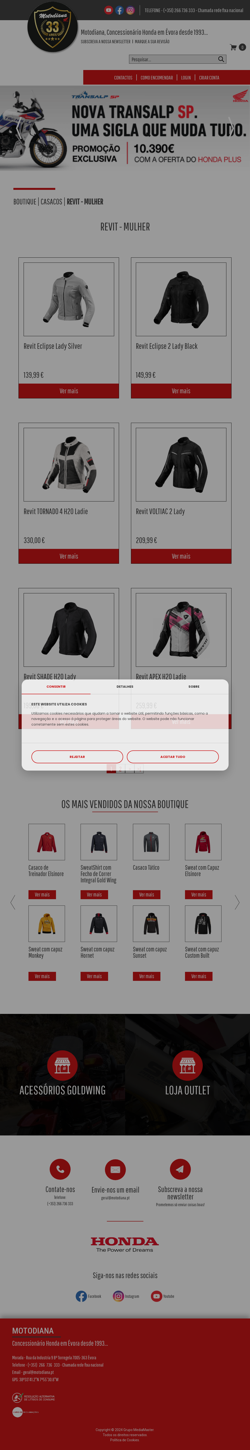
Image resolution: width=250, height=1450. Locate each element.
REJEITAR (77, 757)
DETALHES (125, 686)
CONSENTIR (56, 686)
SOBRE (193, 686)
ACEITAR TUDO (172, 757)
